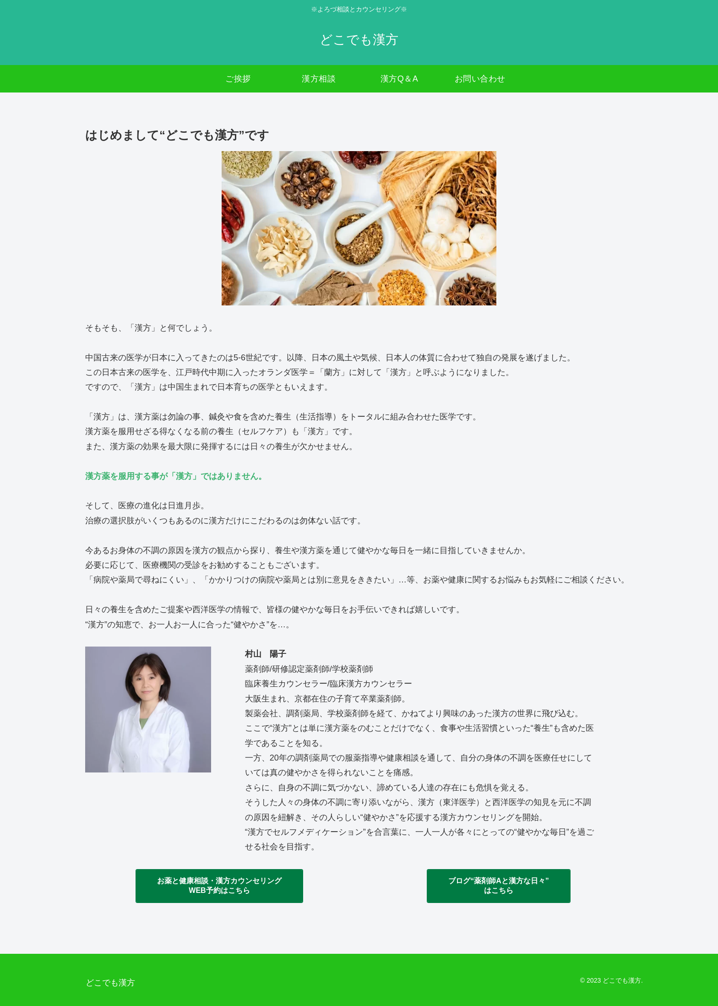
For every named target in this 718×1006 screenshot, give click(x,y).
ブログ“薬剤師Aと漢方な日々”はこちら (498, 885)
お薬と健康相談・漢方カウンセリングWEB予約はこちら (219, 885)
